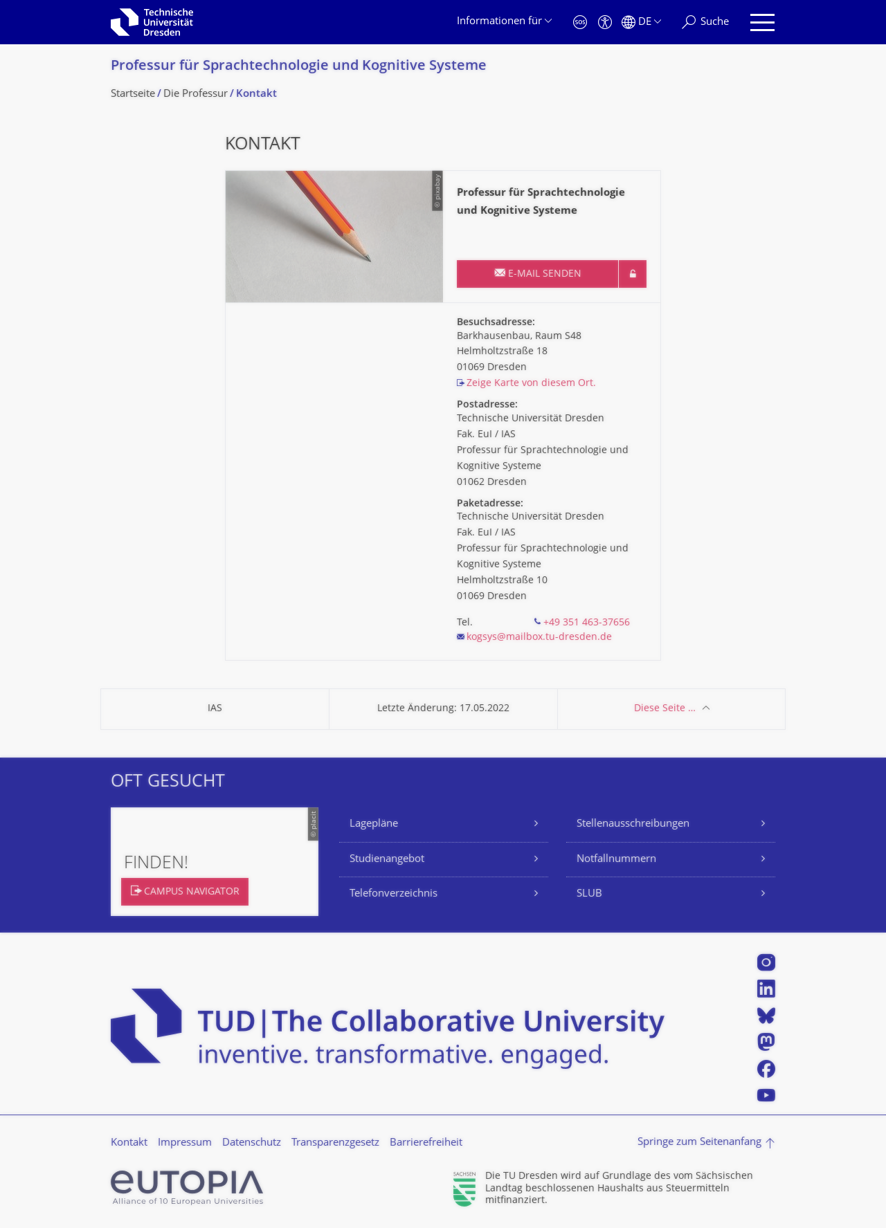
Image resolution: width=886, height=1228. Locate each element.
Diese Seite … (665, 708)
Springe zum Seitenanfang (699, 1142)
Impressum (185, 1143)
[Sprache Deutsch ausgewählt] (641, 22)
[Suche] (705, 22)
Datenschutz (251, 1143)
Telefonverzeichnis (393, 894)
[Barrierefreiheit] (605, 22)
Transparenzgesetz (335, 1143)
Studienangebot (387, 859)
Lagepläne (374, 824)
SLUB (589, 894)
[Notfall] (580, 22)
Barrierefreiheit (426, 1143)
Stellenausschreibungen (633, 824)
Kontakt (129, 1143)
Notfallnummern (616, 859)
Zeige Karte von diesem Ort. (531, 383)
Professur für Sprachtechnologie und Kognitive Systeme (299, 66)
